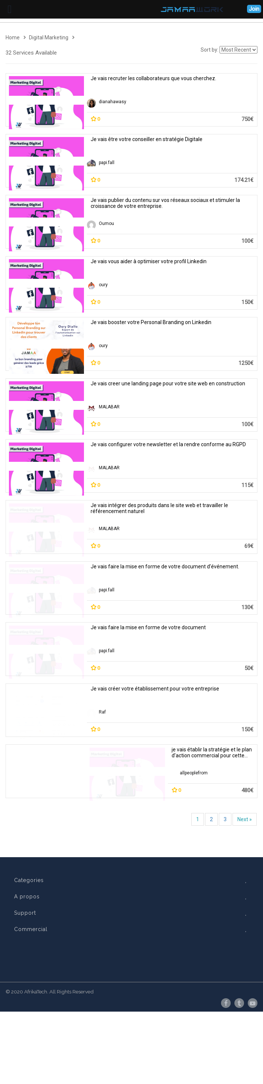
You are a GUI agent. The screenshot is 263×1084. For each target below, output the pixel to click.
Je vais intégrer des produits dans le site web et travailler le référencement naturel (159, 508)
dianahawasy (112, 101)
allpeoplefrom (194, 828)
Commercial (132, 1004)
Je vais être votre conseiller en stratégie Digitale (146, 139)
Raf (102, 767)
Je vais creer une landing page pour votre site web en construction (168, 383)
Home (13, 37)
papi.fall (106, 162)
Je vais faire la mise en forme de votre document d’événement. (210, 569)
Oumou (106, 223)
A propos (132, 972)
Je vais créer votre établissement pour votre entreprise (155, 744)
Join (254, 9)
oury (103, 284)
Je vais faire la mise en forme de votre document (252, 630)
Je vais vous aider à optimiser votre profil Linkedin (149, 261)
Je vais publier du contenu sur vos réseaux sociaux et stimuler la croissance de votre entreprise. (165, 203)
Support (132, 988)
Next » (244, 895)
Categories (132, 955)
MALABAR (109, 406)
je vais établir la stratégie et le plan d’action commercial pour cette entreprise (212, 808)
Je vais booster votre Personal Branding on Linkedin (151, 322)
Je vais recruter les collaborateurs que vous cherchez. (153, 78)
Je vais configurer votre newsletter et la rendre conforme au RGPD (168, 444)
